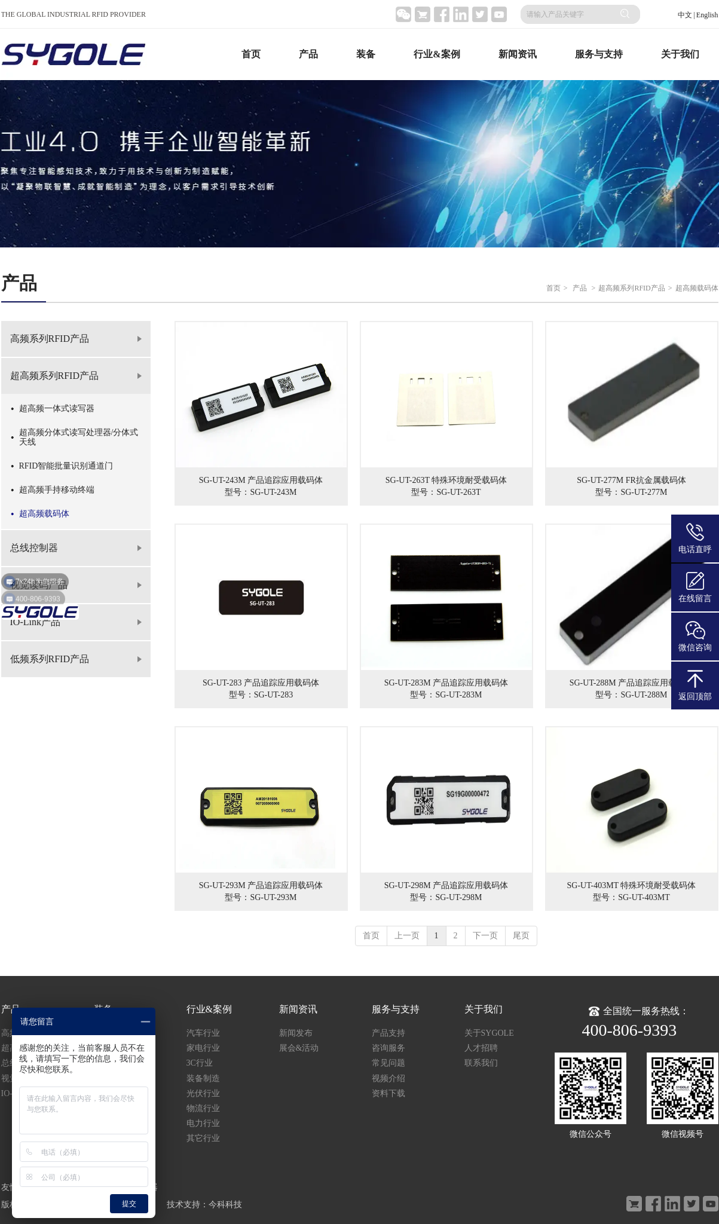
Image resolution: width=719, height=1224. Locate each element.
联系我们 (481, 1062)
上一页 (407, 935)
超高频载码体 (696, 288)
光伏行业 (203, 1093)
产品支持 (388, 1033)
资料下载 (388, 1093)
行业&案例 (437, 54)
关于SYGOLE (489, 1033)
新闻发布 (296, 1033)
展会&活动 (299, 1048)
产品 (308, 54)
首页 (251, 54)
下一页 (485, 935)
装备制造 (203, 1078)
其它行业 (203, 1138)
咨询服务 (388, 1048)
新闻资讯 (517, 54)
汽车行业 (203, 1033)
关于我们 (680, 54)
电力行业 (203, 1123)
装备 (365, 54)
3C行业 (199, 1062)
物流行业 (203, 1108)
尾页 (521, 935)
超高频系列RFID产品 (631, 288)
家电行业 (203, 1048)
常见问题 (388, 1062)
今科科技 (225, 1204)
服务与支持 (599, 54)
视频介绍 (388, 1078)
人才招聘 (481, 1048)
